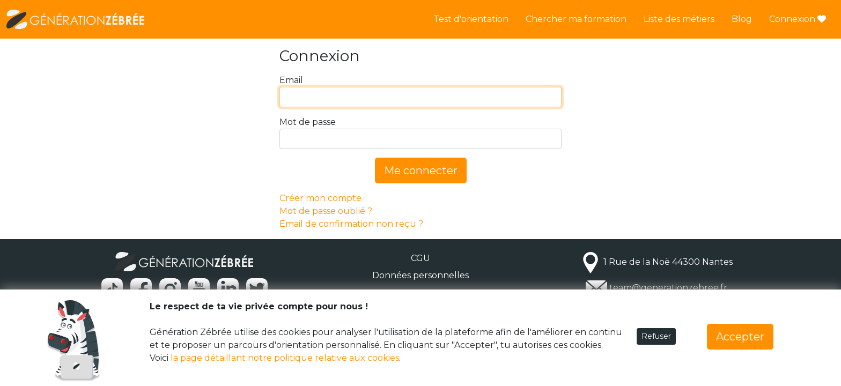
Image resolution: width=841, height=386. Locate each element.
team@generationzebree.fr (668, 288)
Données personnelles (420, 275)
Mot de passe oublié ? (325, 211)
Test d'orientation (470, 19)
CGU (420, 258)
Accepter (740, 336)
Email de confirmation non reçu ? (351, 224)
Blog (742, 19)
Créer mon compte (320, 198)
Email (291, 80)
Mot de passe (307, 122)
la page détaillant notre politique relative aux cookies (285, 358)
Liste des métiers (679, 19)
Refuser (656, 336)
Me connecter (421, 170)
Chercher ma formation (576, 19)
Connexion (797, 19)
